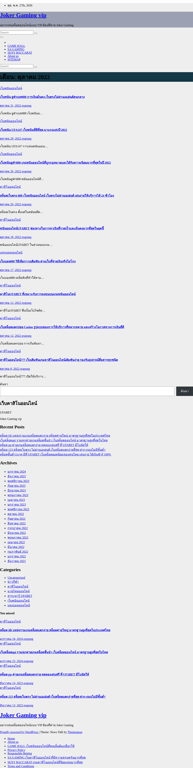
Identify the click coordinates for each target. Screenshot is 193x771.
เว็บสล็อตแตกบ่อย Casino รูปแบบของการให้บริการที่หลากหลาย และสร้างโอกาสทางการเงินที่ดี (62, 327)
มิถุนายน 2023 (17, 490)
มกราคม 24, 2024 (12, 638)
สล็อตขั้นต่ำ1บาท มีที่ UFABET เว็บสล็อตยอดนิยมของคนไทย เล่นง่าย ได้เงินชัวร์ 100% (55, 454)
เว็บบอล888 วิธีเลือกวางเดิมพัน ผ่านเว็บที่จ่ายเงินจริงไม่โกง (38, 261)
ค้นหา (4, 384)
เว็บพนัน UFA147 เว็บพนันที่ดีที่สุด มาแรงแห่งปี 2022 (33, 129)
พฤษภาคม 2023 (18, 495)
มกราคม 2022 (17, 556)
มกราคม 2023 (17, 504)
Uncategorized (16, 577)
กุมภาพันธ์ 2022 (18, 551)
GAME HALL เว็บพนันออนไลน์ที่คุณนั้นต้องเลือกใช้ (41, 746)
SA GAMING (16, 49)
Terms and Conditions (21, 766)
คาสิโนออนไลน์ (10, 186)
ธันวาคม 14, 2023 (12, 683)
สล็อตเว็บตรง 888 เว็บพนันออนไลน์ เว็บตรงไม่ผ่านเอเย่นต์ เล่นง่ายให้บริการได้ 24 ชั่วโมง (57, 195)
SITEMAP (14, 59)
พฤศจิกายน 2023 (18, 481)
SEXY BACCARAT (20, 52)
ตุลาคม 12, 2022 (11, 302)
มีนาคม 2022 (16, 547)
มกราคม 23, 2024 (12, 661)
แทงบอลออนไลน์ (11, 252)
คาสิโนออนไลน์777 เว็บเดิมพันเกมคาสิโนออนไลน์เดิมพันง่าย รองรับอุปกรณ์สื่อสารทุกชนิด (59, 359)
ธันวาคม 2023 (17, 476)
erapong (26, 105)
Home (11, 738)
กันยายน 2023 (16, 485)
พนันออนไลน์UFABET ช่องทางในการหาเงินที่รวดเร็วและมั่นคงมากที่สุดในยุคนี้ (52, 228)
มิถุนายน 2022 (17, 532)
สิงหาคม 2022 (17, 523)
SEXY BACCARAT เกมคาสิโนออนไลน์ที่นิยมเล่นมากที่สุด (45, 762)
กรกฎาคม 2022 (18, 528)
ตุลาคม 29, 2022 (11, 138)
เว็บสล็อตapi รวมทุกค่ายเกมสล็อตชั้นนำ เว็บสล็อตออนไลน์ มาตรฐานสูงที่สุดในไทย (54, 440)
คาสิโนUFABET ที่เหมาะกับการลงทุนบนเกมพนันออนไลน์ (38, 294)
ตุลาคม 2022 (16, 514)
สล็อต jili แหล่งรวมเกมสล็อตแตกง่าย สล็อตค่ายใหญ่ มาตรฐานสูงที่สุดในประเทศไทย (55, 435)
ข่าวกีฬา (13, 581)
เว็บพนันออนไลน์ (11, 88)
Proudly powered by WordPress (19, 732)
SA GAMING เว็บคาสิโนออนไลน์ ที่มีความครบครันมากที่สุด (47, 757)
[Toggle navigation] (1, 37)
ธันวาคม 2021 (17, 561)
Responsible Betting (20, 753)
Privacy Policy (16, 750)
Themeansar (74, 732)
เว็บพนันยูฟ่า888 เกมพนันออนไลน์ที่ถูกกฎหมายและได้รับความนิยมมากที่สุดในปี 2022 (55, 162)
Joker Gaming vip (23, 15)
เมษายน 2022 (16, 542)
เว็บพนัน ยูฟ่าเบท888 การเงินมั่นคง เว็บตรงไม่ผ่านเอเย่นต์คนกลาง (42, 97)
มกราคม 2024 (17, 471)
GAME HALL (16, 45)
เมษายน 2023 (16, 499)
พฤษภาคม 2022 (18, 537)
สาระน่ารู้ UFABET (20, 596)
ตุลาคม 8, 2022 (10, 368)
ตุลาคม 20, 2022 (11, 204)
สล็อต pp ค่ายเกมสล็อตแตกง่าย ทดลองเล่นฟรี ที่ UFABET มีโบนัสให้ (44, 445)
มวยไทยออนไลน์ (19, 591)
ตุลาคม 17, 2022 (11, 270)
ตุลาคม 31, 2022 (11, 105)
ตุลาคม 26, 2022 (11, 171)
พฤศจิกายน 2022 (18, 509)
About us (13, 56)
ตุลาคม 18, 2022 (11, 237)
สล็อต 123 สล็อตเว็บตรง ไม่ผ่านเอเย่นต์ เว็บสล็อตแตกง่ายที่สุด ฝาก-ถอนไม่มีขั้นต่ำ (52, 449)
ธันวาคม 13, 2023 (12, 705)
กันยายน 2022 (16, 518)
